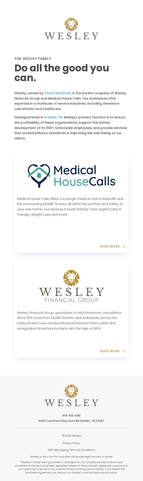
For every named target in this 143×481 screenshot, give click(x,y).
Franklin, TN (53, 117)
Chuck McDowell (57, 93)
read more (110, 351)
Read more (110, 246)
